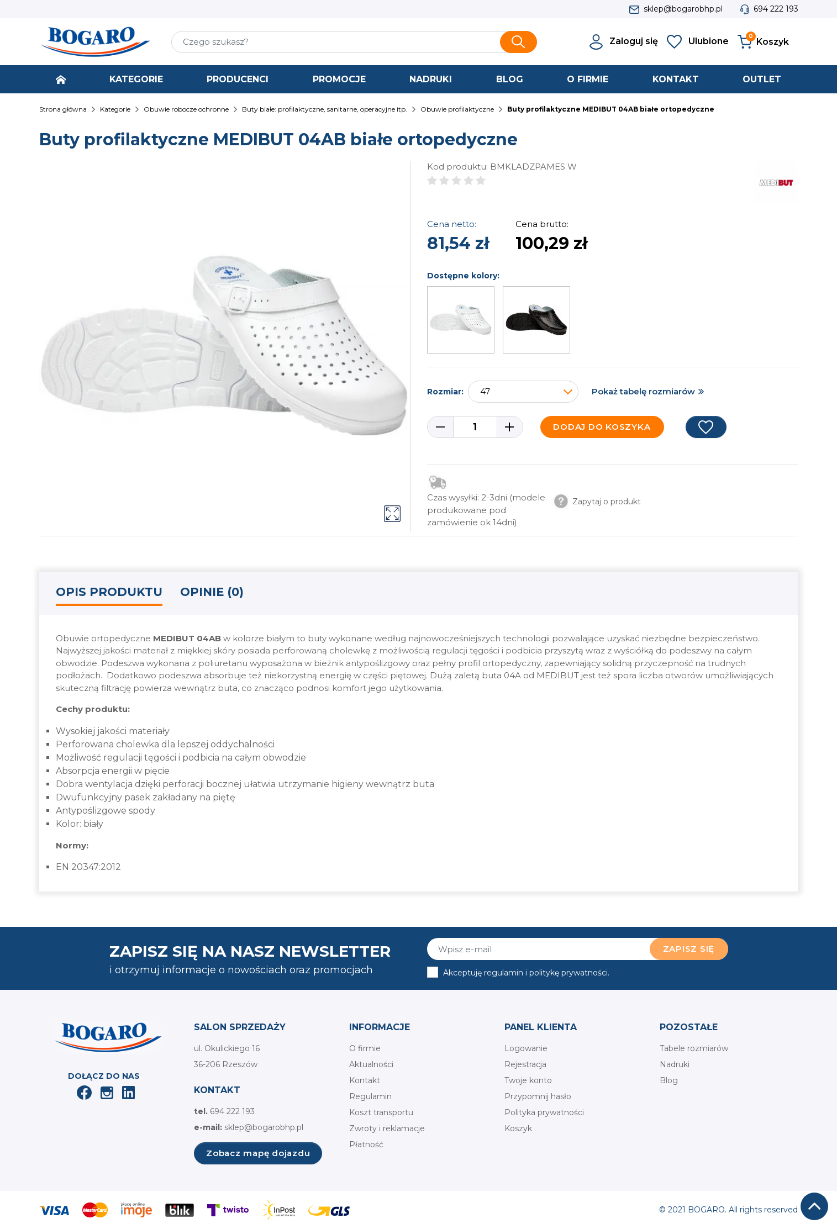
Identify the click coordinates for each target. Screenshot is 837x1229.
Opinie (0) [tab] (212, 592)
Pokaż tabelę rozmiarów (643, 391)
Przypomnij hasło (537, 1096)
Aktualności (371, 1064)
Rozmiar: (445, 392)
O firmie (365, 1048)
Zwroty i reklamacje (387, 1128)
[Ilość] (475, 426)
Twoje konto (528, 1080)
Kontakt (364, 1080)
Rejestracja (525, 1064)
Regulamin (370, 1096)
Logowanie (526, 1048)
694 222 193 (776, 9)
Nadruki (674, 1064)
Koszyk (518, 1128)
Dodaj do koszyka (601, 426)
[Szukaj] (354, 42)
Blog (669, 1080)
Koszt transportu (381, 1112)
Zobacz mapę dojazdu (258, 1153)
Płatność (366, 1144)
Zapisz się (689, 948)
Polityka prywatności (544, 1112)
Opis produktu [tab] (109, 592)
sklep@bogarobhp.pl (683, 9)
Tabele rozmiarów (694, 1048)
